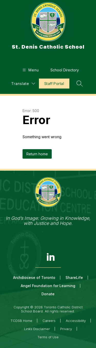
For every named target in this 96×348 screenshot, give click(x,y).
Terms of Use (48, 337)
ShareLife (74, 277)
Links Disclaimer (37, 329)
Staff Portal (54, 83)
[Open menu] (30, 70)
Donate (48, 294)
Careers (49, 321)
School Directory (64, 70)
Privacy (66, 329)
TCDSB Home (21, 321)
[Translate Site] (23, 83)
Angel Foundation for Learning (48, 286)
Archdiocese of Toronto (34, 277)
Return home (37, 154)
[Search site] (79, 83)
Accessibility (76, 321)
